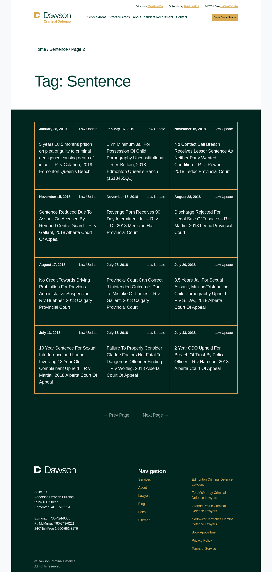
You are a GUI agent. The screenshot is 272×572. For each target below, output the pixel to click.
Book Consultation (224, 17)
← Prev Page (116, 415)
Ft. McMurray (184, 6)
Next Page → (155, 415)
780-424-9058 (60, 518)
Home (40, 49)
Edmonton (149, 6)
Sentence (58, 49)
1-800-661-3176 (66, 528)
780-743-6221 (64, 523)
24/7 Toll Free (221, 6)
